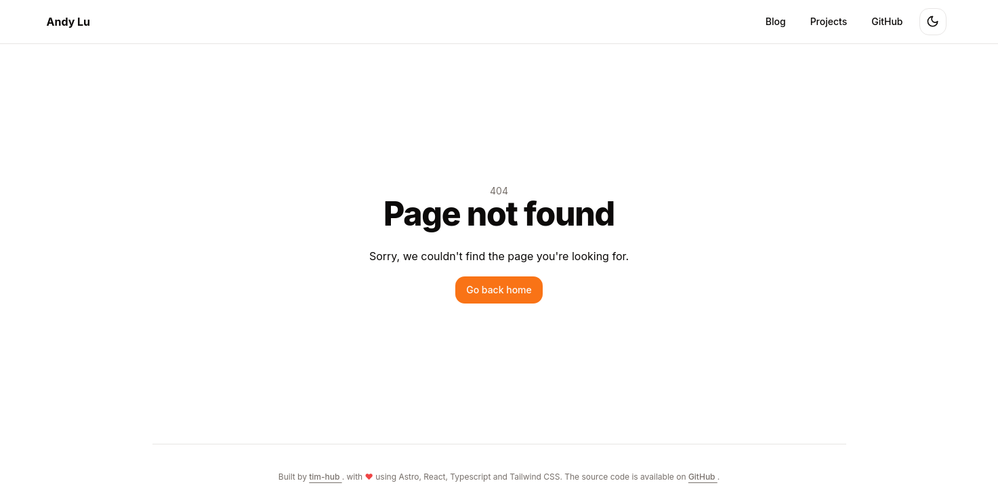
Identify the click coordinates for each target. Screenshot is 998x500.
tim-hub (325, 477)
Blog (776, 21)
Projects (829, 21)
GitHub (886, 21)
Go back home (499, 289)
